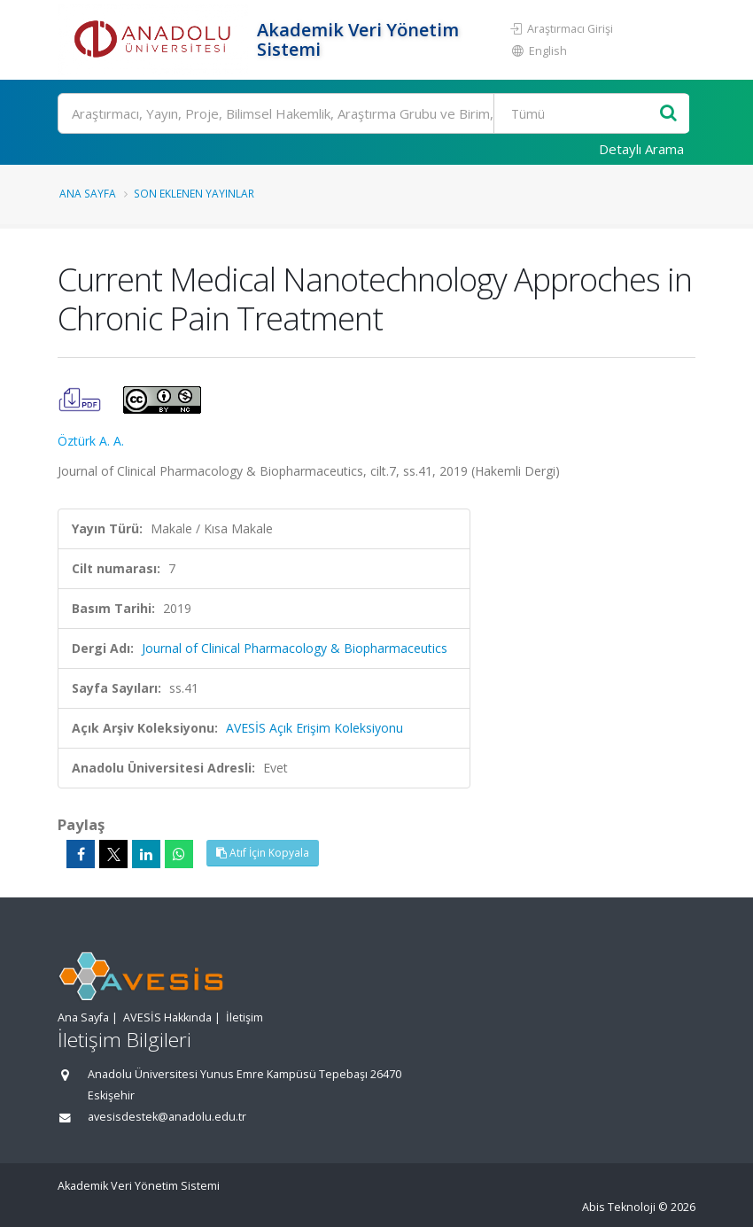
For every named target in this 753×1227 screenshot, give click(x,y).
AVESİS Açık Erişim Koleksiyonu (314, 727)
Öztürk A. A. (91, 440)
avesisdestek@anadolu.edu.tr (167, 1116)
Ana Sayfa (87, 193)
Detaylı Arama (641, 149)
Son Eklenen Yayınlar (194, 193)
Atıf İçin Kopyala (262, 852)
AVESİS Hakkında (167, 1017)
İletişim (244, 1017)
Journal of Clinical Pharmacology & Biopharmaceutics (294, 648)
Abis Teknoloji (619, 1207)
